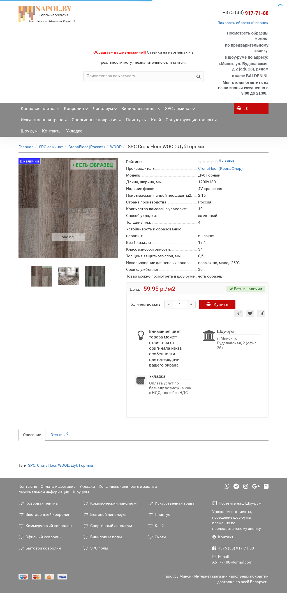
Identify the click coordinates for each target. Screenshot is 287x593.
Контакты (52, 131)
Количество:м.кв (145, 304)
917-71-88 (246, 13)
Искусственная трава (44, 118)
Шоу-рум (29, 131)
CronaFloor (46, 465)
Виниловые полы (141, 107)
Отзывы (59, 434)
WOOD (116, 147)
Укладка (74, 131)
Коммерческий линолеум (109, 503)
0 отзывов (226, 160)
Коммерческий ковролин (45, 525)
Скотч (157, 537)
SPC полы (95, 548)
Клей (156, 119)
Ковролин (76, 107)
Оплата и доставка (58, 486)
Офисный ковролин (40, 537)
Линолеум (104, 107)
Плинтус (136, 118)
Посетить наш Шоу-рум (236, 503)
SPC (31, 465)
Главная (26, 147)
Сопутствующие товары (191, 118)
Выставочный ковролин (44, 514)
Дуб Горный (82, 465)
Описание (32, 434)
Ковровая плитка (40, 107)
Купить (217, 304)
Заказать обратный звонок (243, 22)
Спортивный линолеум (107, 525)
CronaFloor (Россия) (86, 147)
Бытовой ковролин (39, 548)
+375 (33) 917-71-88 (233, 548)
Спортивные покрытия (96, 118)
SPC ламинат (180, 107)
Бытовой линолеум (104, 514)
